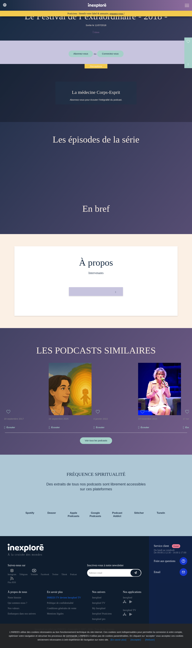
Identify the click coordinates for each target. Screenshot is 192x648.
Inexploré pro (98, 619)
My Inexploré (98, 608)
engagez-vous (117, 13)
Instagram (12, 572)
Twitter (55, 574)
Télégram (23, 574)
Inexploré (96, 597)
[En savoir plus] (118, 639)
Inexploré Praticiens (102, 613)
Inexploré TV (98, 603)
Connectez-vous (110, 53)
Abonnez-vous (80, 53)
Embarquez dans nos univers (22, 613)
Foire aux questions (170, 561)
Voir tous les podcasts (96, 440)
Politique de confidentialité (60, 603)
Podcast (73, 574)
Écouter (10, 427)
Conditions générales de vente (61, 608)
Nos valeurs (13, 608)
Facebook (45, 574)
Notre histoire (14, 597)
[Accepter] (136, 639)
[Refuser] (150, 639)
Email (170, 572)
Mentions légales (55, 613)
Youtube (34, 572)
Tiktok (64, 574)
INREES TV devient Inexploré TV (64, 597)
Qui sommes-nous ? (17, 603)
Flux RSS (12, 580)
